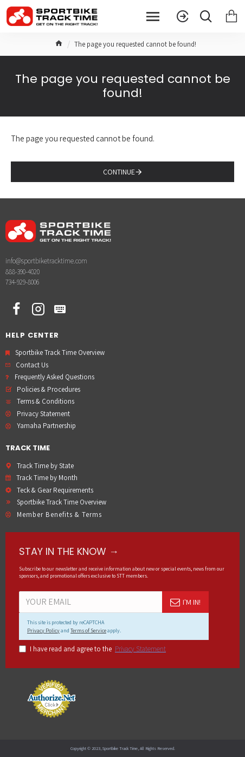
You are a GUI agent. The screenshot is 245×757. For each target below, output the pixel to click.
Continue (119, 172)
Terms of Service (88, 630)
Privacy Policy (43, 630)
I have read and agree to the (93, 649)
